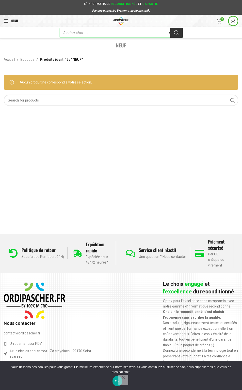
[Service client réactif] (130, 253)
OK (117, 381)
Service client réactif (157, 250)
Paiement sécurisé (216, 244)
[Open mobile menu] (10, 21)
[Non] (123, 380)
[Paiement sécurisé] (199, 253)
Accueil (9, 60)
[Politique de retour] (13, 253)
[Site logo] (121, 20)
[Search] (121, 100)
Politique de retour (38, 250)
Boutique (27, 60)
